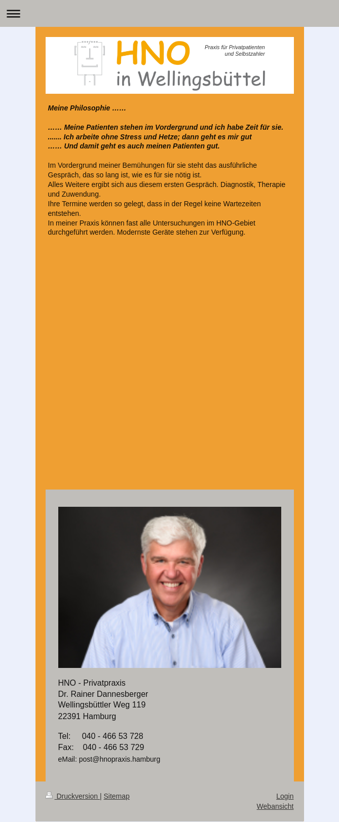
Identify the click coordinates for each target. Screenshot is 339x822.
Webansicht (275, 806)
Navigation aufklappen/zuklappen (169, 13)
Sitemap (117, 796)
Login (284, 796)
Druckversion (73, 796)
